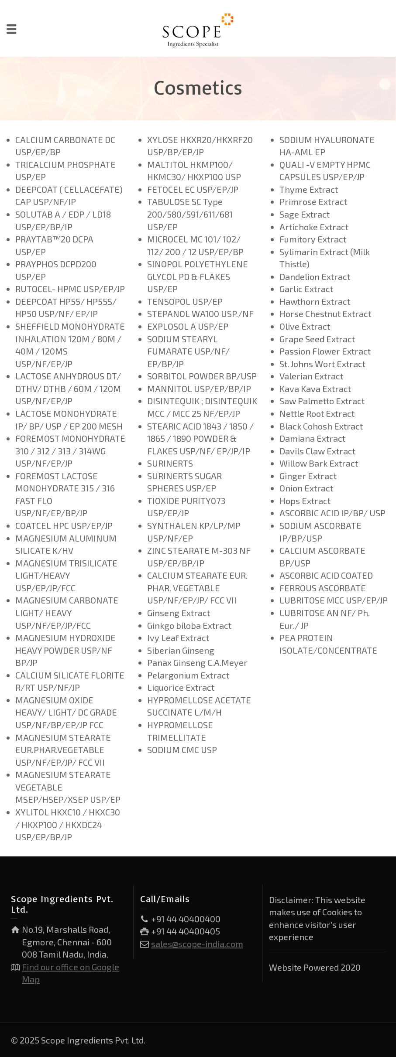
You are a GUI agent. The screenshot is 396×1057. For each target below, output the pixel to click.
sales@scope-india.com (197, 943)
